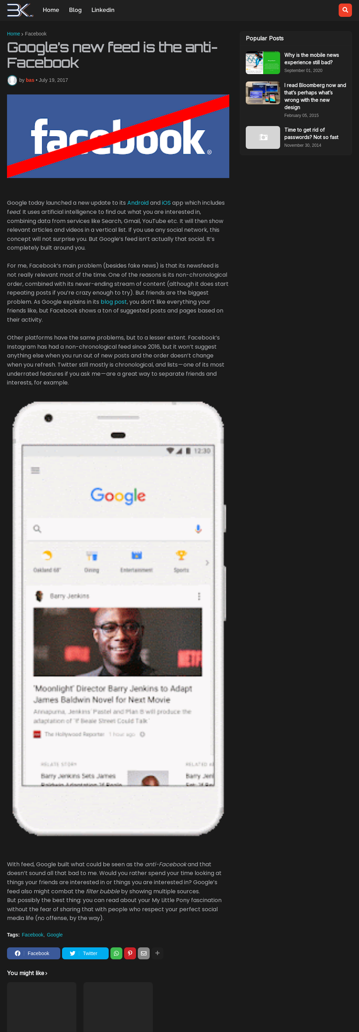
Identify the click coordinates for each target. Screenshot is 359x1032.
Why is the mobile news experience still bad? (311, 58)
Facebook (35, 33)
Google (55, 935)
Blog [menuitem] (75, 10)
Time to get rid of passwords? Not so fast (311, 133)
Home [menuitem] (51, 10)
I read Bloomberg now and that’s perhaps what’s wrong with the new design (315, 96)
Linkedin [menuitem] (103, 10)
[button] (345, 10)
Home (13, 33)
